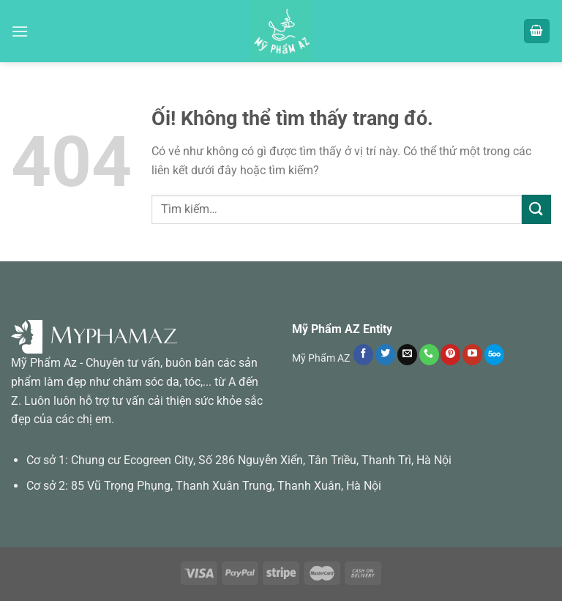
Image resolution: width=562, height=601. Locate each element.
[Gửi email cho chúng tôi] (407, 354)
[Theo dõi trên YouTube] (472, 354)
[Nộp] (536, 209)
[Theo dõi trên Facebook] (363, 354)
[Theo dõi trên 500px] (494, 354)
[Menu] (20, 31)
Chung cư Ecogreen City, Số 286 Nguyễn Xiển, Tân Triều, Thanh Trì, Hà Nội (261, 460)
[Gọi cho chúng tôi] (429, 354)
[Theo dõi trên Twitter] (385, 354)
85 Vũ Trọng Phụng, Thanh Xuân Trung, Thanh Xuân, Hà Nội (226, 486)
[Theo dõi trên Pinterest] (450, 354)
